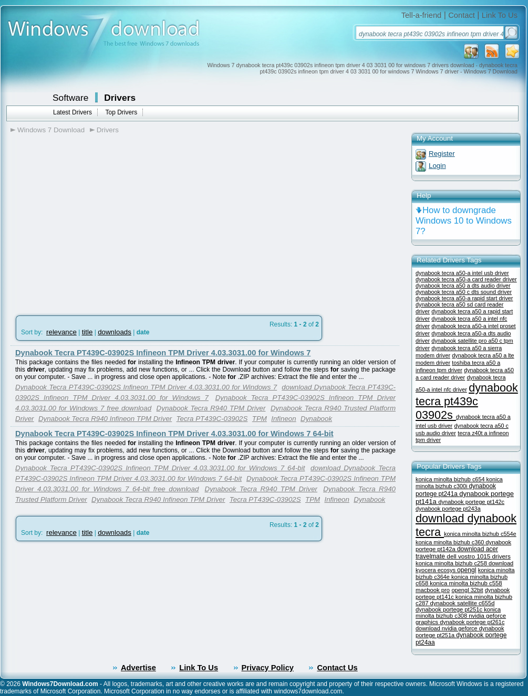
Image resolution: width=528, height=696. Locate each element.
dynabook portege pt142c (471, 502)
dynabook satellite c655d (462, 603)
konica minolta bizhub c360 (450, 542)
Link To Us (499, 15)
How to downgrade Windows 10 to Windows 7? (464, 220)
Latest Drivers (72, 112)
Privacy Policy (268, 667)
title (87, 332)
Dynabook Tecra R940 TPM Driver (211, 408)
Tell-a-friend (421, 15)
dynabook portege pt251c (450, 609)
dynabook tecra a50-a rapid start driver (464, 298)
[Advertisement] (99, 220)
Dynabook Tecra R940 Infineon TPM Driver (105, 419)
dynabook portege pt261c (472, 622)
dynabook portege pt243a (448, 508)
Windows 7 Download (51, 130)
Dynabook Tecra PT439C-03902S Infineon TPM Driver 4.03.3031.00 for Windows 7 (162, 353)
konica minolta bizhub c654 (451, 479)
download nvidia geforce (447, 628)
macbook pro (433, 590)
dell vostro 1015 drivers (478, 556)
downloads (114, 332)
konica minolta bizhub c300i (459, 482)
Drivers (120, 97)
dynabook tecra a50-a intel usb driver (462, 273)
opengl (466, 570)
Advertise (138, 667)
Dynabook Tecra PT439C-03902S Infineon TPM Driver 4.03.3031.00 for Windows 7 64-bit (174, 433)
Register (442, 153)
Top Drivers (121, 112)
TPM (259, 419)
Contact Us (337, 667)
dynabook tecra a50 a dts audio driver (463, 285)
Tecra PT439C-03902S (212, 419)
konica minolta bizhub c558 (466, 583)
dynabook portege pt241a (456, 490)
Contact (461, 15)
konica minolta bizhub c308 (458, 612)
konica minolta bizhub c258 (452, 563)
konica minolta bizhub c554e (480, 534)
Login (437, 166)
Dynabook (316, 419)
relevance (61, 332)
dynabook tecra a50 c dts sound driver (464, 292)
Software (70, 97)
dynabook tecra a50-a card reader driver (466, 279)
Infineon (283, 419)
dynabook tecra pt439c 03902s (467, 401)
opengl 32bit (467, 590)
